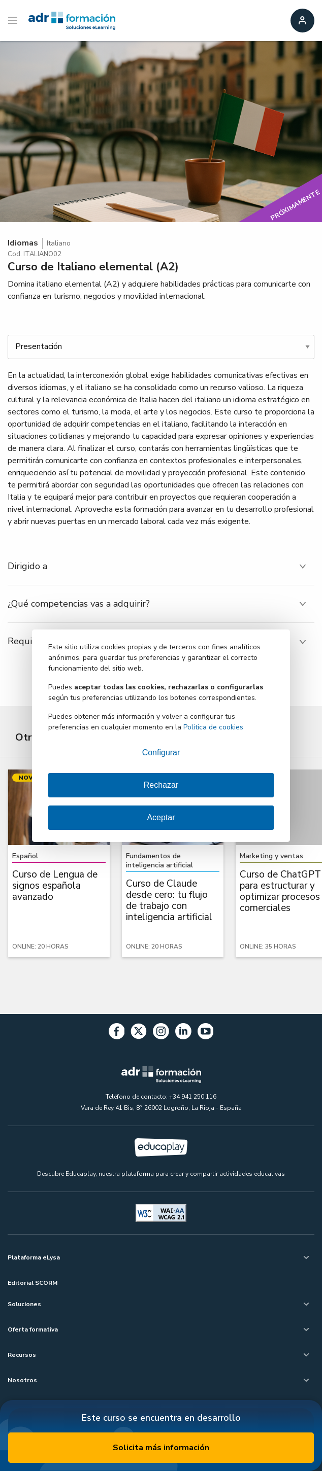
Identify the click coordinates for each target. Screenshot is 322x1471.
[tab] (161, 566)
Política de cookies (213, 727)
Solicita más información (161, 1447)
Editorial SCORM (32, 1283)
